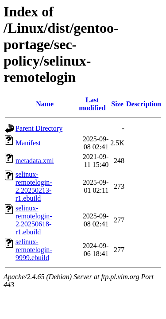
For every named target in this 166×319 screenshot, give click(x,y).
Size (117, 104)
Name (45, 104)
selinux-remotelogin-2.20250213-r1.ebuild (33, 186)
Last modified (92, 104)
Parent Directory (38, 128)
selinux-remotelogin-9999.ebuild (33, 249)
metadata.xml (34, 160)
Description (143, 104)
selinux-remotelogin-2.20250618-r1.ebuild (33, 220)
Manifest (28, 143)
